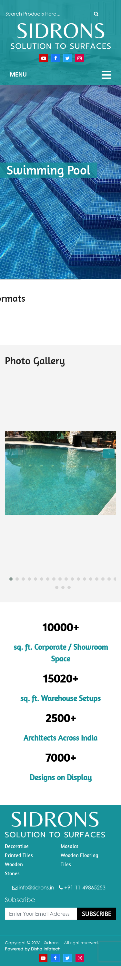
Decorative (17, 846)
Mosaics (69, 846)
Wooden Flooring (79, 855)
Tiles (66, 864)
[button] (8, 579)
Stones (12, 873)
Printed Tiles (19, 855)
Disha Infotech (45, 948)
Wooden (14, 864)
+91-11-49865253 (82, 887)
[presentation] (12, 453)
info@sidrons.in (33, 887)
